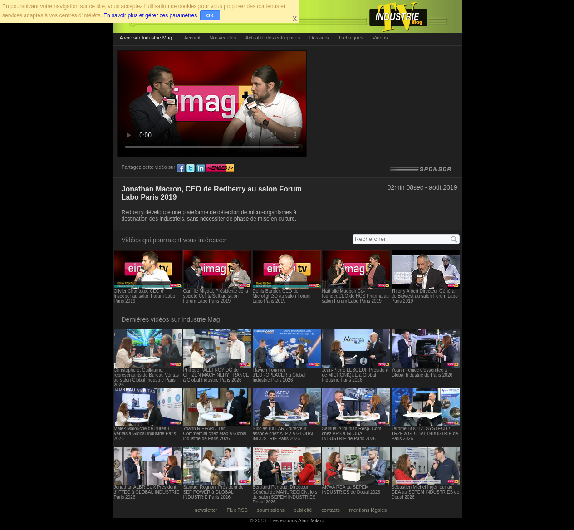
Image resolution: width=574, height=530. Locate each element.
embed (220, 168)
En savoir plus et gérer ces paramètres (150, 15)
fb (180, 168)
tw (190, 168)
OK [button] (210, 15)
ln (200, 168)
